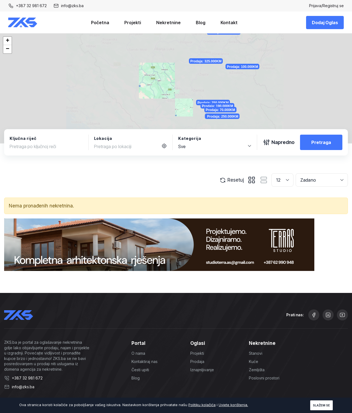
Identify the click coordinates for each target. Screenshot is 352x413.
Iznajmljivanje (202, 369)
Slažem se (321, 405)
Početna (100, 22)
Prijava (315, 5)
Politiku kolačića (202, 405)
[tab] (251, 180)
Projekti (132, 22)
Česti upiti (140, 369)
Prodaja (197, 361)
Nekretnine (168, 22)
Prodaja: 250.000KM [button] (252, 117)
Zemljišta (257, 369)
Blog (200, 22)
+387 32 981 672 (31, 5)
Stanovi (255, 353)
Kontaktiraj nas (144, 361)
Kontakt (229, 22)
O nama (138, 353)
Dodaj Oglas (325, 22)
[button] (7, 41)
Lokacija (103, 138)
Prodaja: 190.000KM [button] (263, 125)
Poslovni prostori (264, 378)
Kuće (253, 361)
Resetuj (231, 180)
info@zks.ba (72, 5)
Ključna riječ (23, 138)
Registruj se (333, 5)
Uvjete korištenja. (233, 405)
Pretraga (321, 142)
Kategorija (189, 138)
